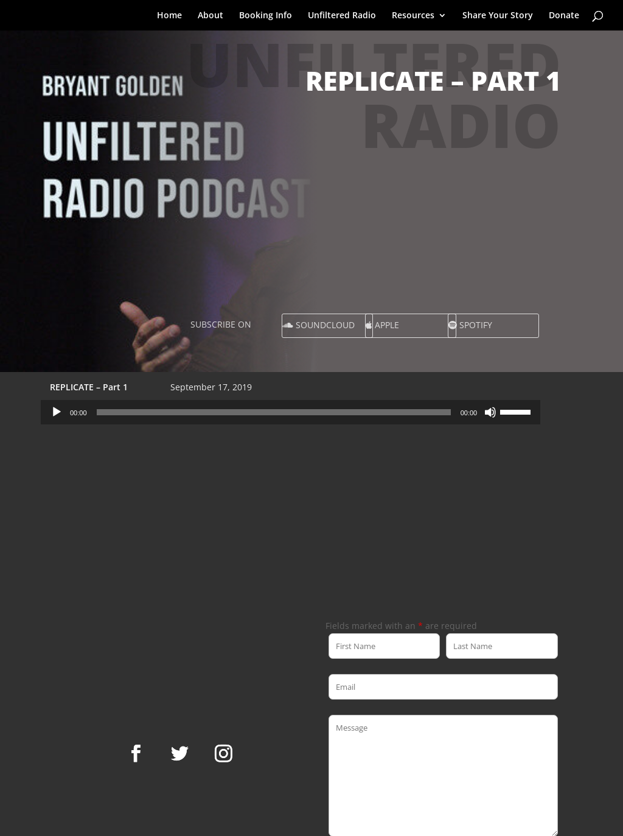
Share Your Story (497, 16)
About (210, 16)
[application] (290, 412)
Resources (413, 16)
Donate (564, 16)
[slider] (274, 412)
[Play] (56, 412)
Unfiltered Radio (342, 16)
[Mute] (490, 412)
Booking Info (265, 16)
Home (169, 16)
